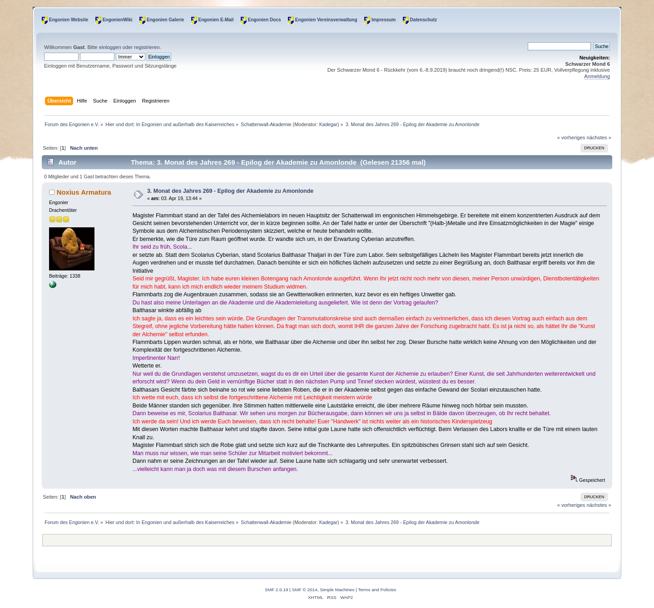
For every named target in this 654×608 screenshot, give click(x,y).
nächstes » (599, 137)
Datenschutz (423, 19)
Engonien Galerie (165, 19)
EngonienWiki (118, 19)
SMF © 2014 (304, 589)
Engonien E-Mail (216, 19)
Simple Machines (337, 589)
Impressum (384, 19)
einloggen (110, 47)
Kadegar (328, 124)
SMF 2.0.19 (276, 589)
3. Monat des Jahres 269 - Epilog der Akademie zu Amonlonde (230, 191)
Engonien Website (69, 19)
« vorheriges (571, 137)
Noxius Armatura (84, 192)
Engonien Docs (264, 19)
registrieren (146, 47)
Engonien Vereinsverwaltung (326, 19)
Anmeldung (597, 76)
